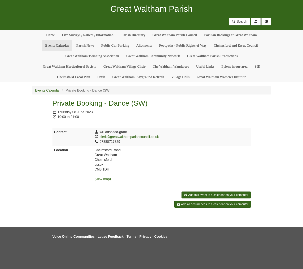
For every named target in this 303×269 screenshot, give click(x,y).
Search (239, 21)
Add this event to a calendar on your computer (216, 195)
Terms (131, 236)
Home (50, 35)
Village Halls (180, 77)
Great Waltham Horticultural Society (69, 66)
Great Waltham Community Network (153, 56)
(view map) (102, 179)
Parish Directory (133, 35)
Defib (101, 77)
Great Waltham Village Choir (124, 66)
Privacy (145, 236)
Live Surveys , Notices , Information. (88, 35)
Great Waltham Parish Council (175, 35)
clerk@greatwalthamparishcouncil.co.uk (129, 137)
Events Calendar (57, 45)
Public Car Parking (115, 45)
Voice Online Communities (73, 236)
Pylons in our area (234, 66)
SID (257, 66)
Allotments (144, 45)
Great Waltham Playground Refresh (138, 77)
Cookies (160, 236)
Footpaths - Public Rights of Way (182, 45)
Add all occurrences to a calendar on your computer (212, 204)
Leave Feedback (111, 236)
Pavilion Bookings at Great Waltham (230, 35)
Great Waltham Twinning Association (92, 56)
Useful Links (205, 66)
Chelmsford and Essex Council (236, 45)
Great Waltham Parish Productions (212, 56)
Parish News (85, 45)
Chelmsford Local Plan (73, 77)
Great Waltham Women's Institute (221, 77)
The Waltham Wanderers (171, 66)
